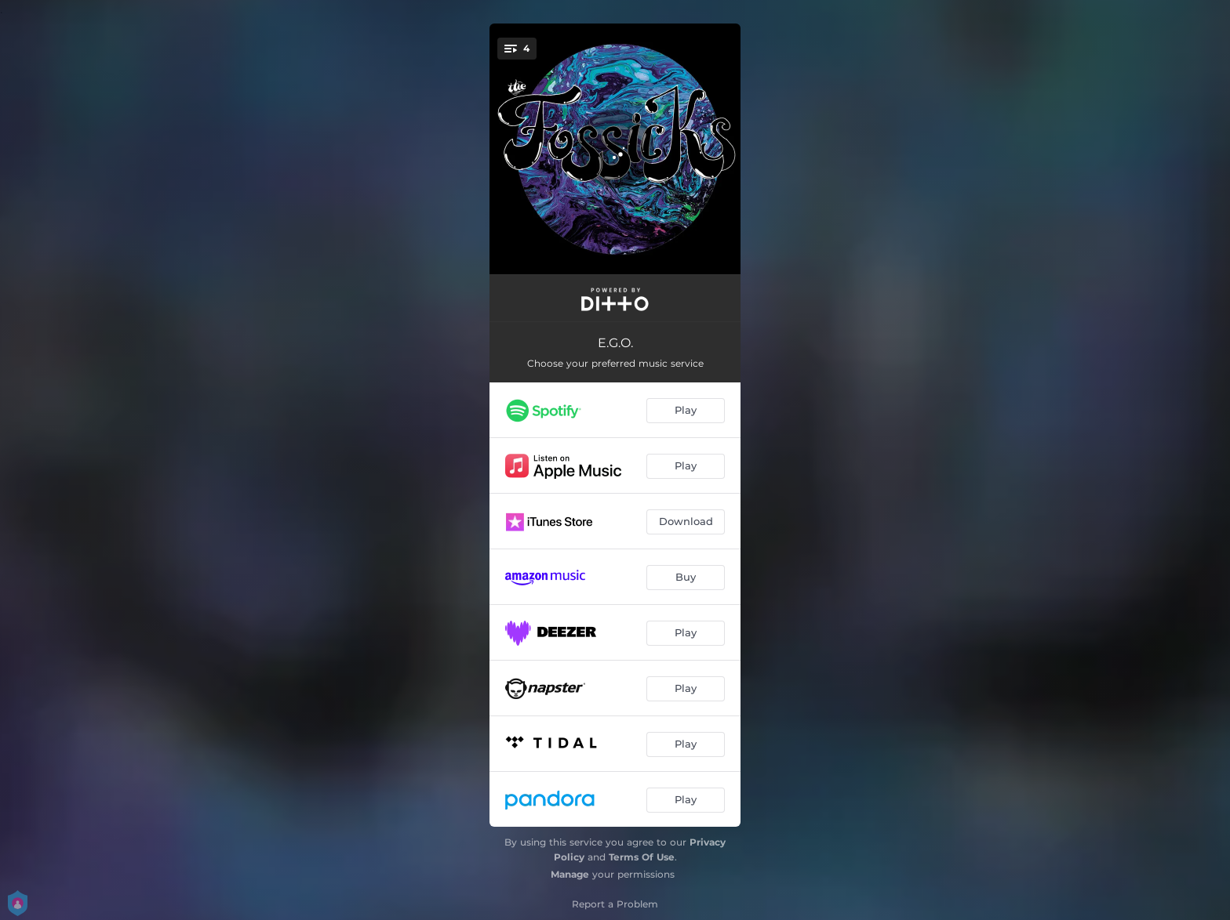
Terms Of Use (642, 857)
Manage (570, 874)
